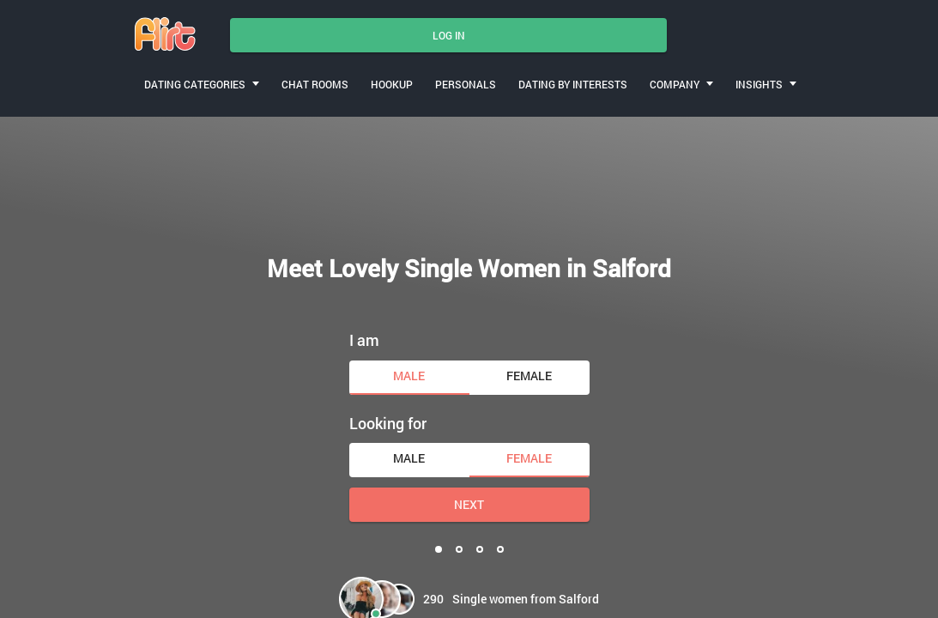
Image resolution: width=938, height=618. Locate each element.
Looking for (388, 423)
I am (364, 340)
